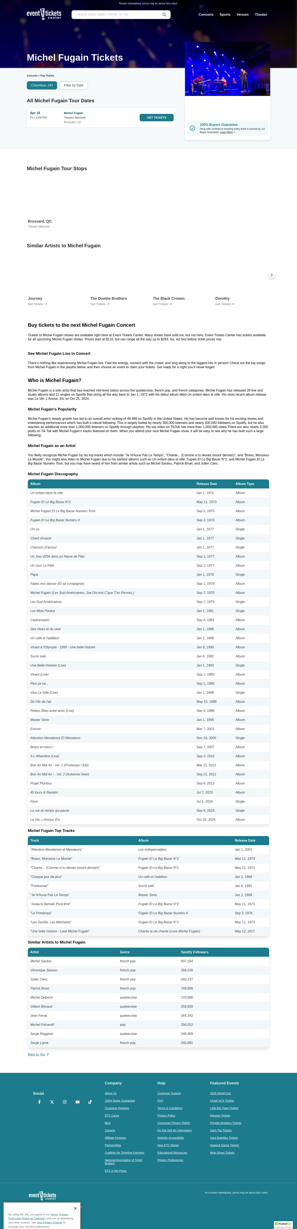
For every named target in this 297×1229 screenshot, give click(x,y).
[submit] (164, 15)
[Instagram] (64, 1102)
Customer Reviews (117, 1108)
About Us (111, 1093)
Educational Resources (172, 1152)
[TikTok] (90, 1102)
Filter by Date (74, 85)
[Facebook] (39, 1102)
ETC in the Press (116, 1170)
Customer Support (169, 1093)
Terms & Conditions (169, 1108)
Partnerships (113, 1145)
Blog (108, 1123)
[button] (283, 1225)
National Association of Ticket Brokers (123, 1161)
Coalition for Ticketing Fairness (124, 1152)
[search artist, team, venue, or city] (121, 14)
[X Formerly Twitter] (52, 1102)
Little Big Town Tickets (224, 1108)
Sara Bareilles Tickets (224, 1137)
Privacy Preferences (170, 1160)
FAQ (160, 1100)
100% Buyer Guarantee (120, 1100)
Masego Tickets (220, 1115)
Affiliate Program (115, 1137)
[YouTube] (77, 1102)
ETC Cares (112, 1115)
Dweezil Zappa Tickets (224, 1145)
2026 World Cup (220, 1093)
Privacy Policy (166, 1115)
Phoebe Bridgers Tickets (225, 1123)
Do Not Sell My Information (174, 1130)
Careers (110, 1130)
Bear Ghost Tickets (222, 1152)
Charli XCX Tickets (222, 1100)
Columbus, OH (42, 85)
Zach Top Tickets (221, 1130)
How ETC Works (168, 1145)
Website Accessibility (170, 1137)
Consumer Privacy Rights (173, 1123)
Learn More (227, 132)
